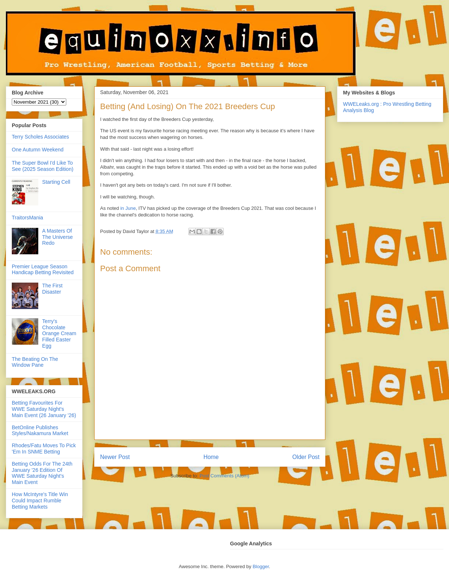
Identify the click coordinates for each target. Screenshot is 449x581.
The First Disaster (52, 289)
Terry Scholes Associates (40, 137)
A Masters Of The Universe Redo (57, 237)
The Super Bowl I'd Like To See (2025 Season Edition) (42, 166)
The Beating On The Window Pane (35, 362)
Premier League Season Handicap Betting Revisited (43, 269)
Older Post (305, 457)
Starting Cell (56, 182)
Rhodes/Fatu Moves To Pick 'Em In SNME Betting (44, 448)
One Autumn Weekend (38, 150)
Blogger (260, 566)
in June (128, 208)
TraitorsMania (27, 217)
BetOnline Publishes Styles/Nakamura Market (40, 430)
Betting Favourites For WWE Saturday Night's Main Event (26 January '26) (44, 409)
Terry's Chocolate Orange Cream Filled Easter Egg (59, 333)
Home (211, 457)
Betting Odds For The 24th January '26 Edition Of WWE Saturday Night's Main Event (42, 473)
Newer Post (115, 457)
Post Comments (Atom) (224, 475)
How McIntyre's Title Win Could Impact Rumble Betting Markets (40, 500)
